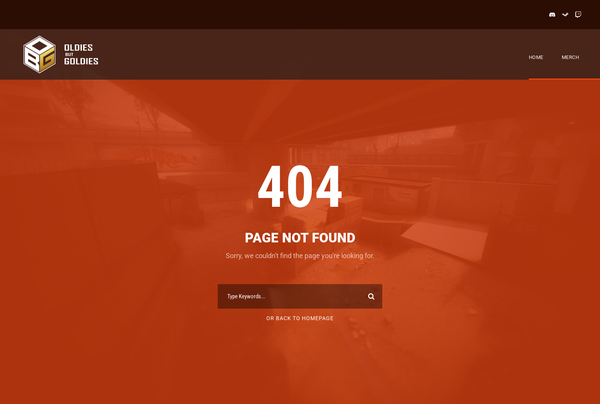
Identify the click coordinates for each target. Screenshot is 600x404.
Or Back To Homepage (300, 318)
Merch (570, 57)
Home (536, 57)
